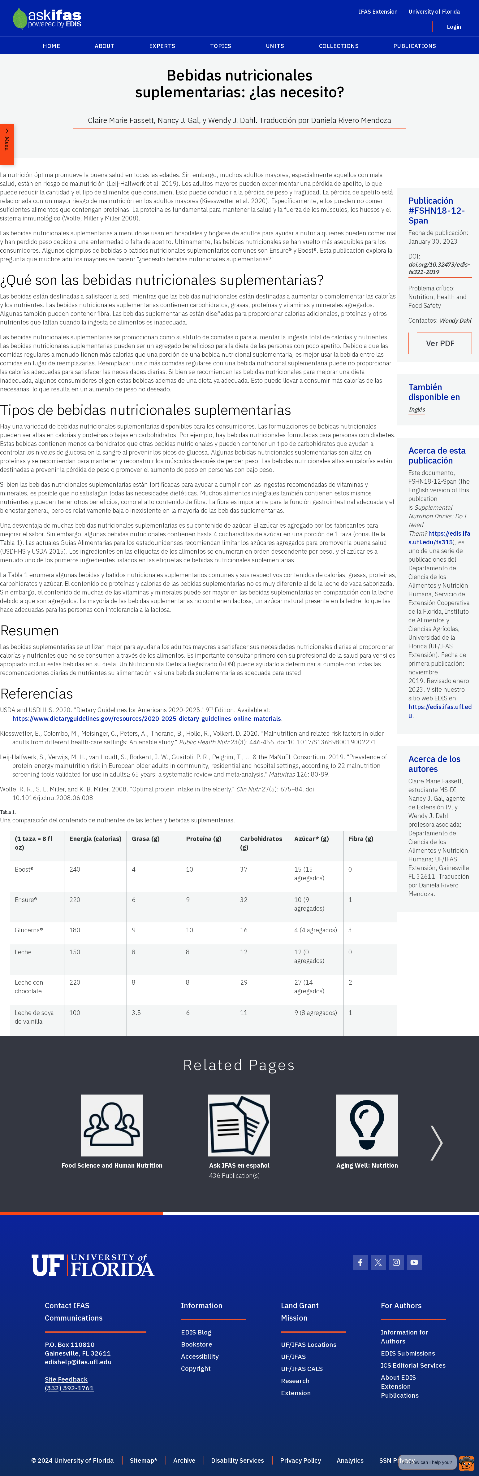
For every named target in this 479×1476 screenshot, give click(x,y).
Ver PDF (440, 343)
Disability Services (248, 1460)
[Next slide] (436, 1143)
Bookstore (196, 1344)
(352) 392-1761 (69, 1387)
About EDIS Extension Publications (400, 1386)
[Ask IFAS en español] (239, 1125)
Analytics (366, 1460)
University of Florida (434, 11)
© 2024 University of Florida (74, 1460)
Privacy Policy (314, 1460)
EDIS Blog (196, 1332)
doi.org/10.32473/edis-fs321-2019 (439, 268)
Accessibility (200, 1356)
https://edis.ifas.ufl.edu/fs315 (439, 537)
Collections (339, 46)
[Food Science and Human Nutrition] (112, 1125)
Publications (414, 46)
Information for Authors (404, 1336)
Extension (296, 1392)
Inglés (416, 409)
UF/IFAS (293, 1356)
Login (454, 26)
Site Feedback (66, 1379)
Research (295, 1380)
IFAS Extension (378, 11)
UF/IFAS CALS (302, 1368)
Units (275, 46)
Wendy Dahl (455, 320)
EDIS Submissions (408, 1353)
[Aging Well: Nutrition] (367, 1125)
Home (51, 46)
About (104, 46)
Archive (191, 1460)
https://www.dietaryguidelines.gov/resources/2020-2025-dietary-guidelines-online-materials (146, 718)
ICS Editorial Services (413, 1365)
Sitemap (146, 1460)
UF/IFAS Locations (308, 1344)
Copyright (196, 1368)
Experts (162, 46)
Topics (220, 46)
